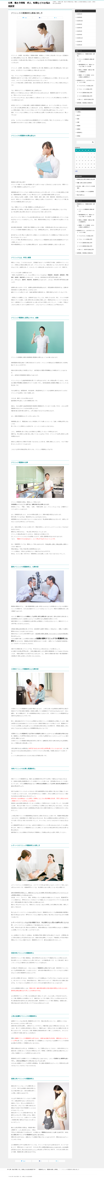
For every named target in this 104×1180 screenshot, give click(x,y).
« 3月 (76, 171)
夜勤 (78, 118)
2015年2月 (79, 44)
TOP (22, 1169)
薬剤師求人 (79, 132)
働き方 (78, 115)
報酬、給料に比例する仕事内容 (84, 182)
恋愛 (78, 122)
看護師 (78, 125)
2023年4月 (79, 27)
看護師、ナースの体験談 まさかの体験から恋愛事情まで (86, 76)
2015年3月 (79, 41)
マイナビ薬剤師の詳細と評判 (85, 92)
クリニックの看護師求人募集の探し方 (86, 60)
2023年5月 (79, 24)
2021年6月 (79, 34)
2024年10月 (80, 20)
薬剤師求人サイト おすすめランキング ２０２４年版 (86, 81)
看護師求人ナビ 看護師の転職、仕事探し (86, 54)
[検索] (85, 142)
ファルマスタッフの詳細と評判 (86, 85)
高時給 (78, 136)
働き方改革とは (80, 195)
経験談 (78, 129)
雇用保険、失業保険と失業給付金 (85, 102)
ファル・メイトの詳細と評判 (85, 89)
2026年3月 (79, 14)
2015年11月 (80, 38)
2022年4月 (79, 31)
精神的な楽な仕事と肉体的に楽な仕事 (86, 179)
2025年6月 (79, 17)
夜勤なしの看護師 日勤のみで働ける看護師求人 (86, 70)
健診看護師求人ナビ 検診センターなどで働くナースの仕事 (86, 65)
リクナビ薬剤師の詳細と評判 (85, 96)
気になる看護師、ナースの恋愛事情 (85, 191)
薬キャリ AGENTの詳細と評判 (86, 99)
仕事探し (79, 112)
